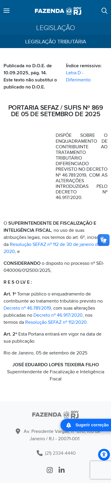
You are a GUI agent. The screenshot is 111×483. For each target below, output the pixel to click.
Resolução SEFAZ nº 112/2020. (56, 322)
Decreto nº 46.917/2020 (58, 315)
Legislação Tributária (55, 42)
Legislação (55, 28)
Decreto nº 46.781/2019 (27, 308)
